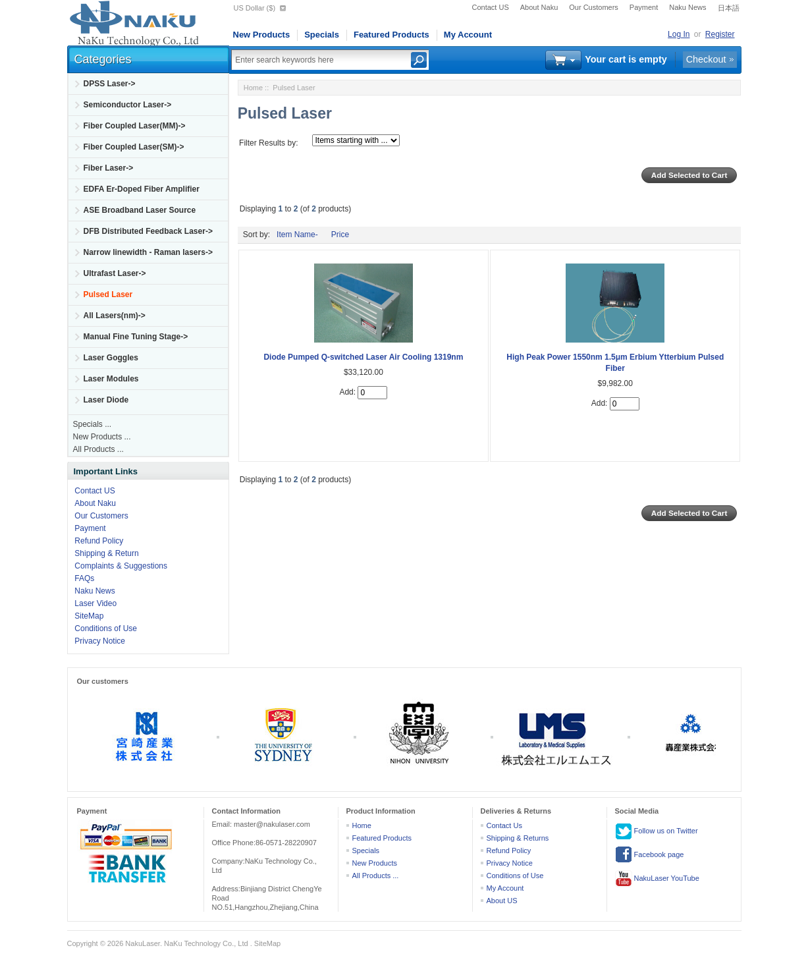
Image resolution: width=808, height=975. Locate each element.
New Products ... (102, 436)
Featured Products (391, 35)
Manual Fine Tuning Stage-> (136, 336)
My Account (468, 35)
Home (253, 88)
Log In (678, 34)
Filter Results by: (268, 143)
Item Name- (297, 234)
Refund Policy (98, 540)
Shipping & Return (106, 553)
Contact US (490, 7)
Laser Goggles (111, 357)
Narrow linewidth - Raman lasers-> (148, 252)
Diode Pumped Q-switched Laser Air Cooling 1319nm (363, 357)
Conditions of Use (105, 628)
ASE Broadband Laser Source (140, 210)
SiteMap (88, 616)
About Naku (539, 7)
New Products (261, 35)
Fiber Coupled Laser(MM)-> (135, 125)
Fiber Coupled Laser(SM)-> (134, 147)
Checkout (706, 59)
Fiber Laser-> (109, 168)
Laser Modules (111, 378)
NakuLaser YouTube (657, 878)
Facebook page (649, 855)
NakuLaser (142, 943)
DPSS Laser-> (110, 83)
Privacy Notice (99, 641)
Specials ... (92, 424)
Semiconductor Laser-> (128, 104)
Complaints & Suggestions (120, 566)
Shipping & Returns (518, 838)
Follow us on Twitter (656, 831)
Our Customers (593, 7)
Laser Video (95, 603)
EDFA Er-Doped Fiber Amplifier (142, 189)
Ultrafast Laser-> (115, 273)
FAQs (84, 578)
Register (720, 34)
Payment (644, 7)
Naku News (687, 7)
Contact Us (504, 825)
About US (502, 901)
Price (340, 234)
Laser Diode (106, 399)
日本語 (729, 8)
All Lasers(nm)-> (115, 315)
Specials (321, 35)
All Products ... (98, 449)
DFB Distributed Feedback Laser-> (148, 231)
